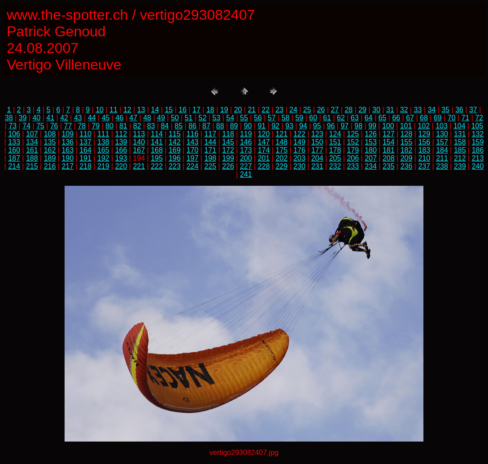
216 (50, 166)
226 (228, 166)
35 (445, 110)
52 (203, 118)
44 (92, 118)
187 (14, 158)
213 (478, 158)
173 (246, 150)
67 (410, 118)
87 (206, 126)
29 (362, 110)
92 (275, 126)
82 (137, 126)
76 (54, 126)
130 (442, 134)
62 (341, 118)
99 (372, 126)
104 (459, 126)
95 (317, 126)
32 (404, 110)
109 (67, 134)
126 (371, 134)
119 (246, 134)
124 (335, 134)
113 (139, 134)
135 (50, 142)
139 (121, 142)
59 (299, 118)
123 (317, 134)
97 (344, 126)
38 (9, 118)
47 (133, 118)
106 (14, 134)
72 (479, 118)
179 (353, 150)
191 (85, 158)
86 (192, 126)
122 (299, 134)
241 (246, 174)
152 (353, 142)
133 (14, 142)
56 (258, 118)
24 (293, 110)
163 (67, 150)
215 (32, 166)
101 (406, 126)
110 (85, 134)
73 (13, 126)
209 (407, 158)
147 (264, 142)
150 (317, 142)
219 (103, 166)
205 (335, 158)
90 (248, 126)
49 (161, 118)
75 (40, 126)
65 (383, 118)
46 (120, 118)
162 (50, 150)
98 (358, 126)
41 (50, 118)
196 (175, 158)
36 (459, 110)
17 (196, 110)
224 (193, 166)
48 (147, 118)
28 (348, 110)
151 (335, 142)
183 (424, 150)
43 (78, 118)
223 (175, 166)
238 (442, 166)
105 (477, 126)
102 (424, 126)
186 (478, 150)
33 (418, 110)
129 (424, 134)
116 (193, 134)
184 (442, 150)
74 (26, 126)
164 (85, 150)
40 (36, 118)
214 (14, 166)
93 (289, 126)
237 (424, 166)
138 (103, 142)
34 (431, 110)
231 (317, 166)
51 (189, 118)
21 (252, 110)
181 (389, 150)
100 (388, 126)
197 (193, 158)
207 (371, 158)
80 (109, 126)
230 (299, 166)
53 (216, 118)
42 (64, 118)
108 (50, 134)
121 (281, 134)
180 (371, 150)
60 (313, 118)
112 (121, 134)
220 (121, 166)
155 (407, 142)
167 (139, 150)
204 (317, 158)
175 (281, 150)
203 (299, 158)
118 (228, 134)
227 (246, 166)
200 (246, 158)
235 (389, 166)
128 (407, 134)
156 (424, 142)
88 (220, 126)
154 (389, 142)
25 (307, 110)
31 (390, 110)
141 (157, 142)
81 (123, 126)
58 (286, 118)
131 (460, 134)
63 (355, 118)
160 (14, 150)
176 (299, 150)
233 (353, 166)
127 (389, 134)
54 (230, 118)
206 (353, 158)
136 (67, 142)
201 (264, 158)
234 (371, 166)
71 (466, 118)
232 (335, 166)
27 (335, 110)
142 (175, 142)
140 (139, 142)
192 (103, 158)
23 (279, 110)
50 (175, 118)
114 (157, 134)
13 (141, 110)
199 (228, 158)
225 (210, 166)
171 (210, 150)
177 (317, 150)
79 (96, 126)
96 (331, 126)
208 (389, 158)
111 (103, 134)
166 (121, 150)
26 (321, 110)
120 (264, 134)
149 (299, 142)
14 (155, 110)
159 (478, 142)
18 (210, 110)
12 (127, 110)
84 (165, 126)
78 (82, 126)
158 (460, 142)
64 (369, 118)
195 (157, 158)
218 (85, 166)
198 (210, 158)
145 (228, 142)
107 (32, 134)
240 (478, 166)
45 (106, 118)
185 (460, 150)
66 (396, 118)
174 (264, 150)
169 (175, 150)
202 (281, 158)
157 (442, 142)
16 (183, 110)
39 (23, 118)
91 (261, 126)
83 (151, 126)
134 (32, 142)
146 (246, 142)
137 (85, 142)
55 (244, 118)
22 (265, 110)
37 (473, 110)
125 (353, 134)
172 (228, 150)
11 (113, 110)
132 (478, 134)
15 (169, 110)
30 (376, 110)
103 (442, 126)
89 (234, 126)
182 (407, 150)
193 (121, 158)
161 (32, 150)
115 (175, 134)
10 (100, 110)
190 (67, 158)
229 (281, 166)
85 (178, 126)
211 (442, 158)
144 (210, 142)
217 (67, 166)
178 (335, 150)
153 (371, 142)
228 (264, 166)
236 (407, 166)
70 (452, 118)
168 (157, 150)
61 (327, 118)
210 (424, 158)
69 (438, 118)
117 (210, 134)
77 (68, 126)
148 (281, 142)
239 (460, 166)
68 (424, 118)
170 (193, 150)
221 (139, 166)
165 (103, 150)
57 (272, 118)
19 (224, 110)
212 (460, 158)
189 (50, 158)
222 (157, 166)
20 (238, 110)
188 (32, 158)
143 (193, 142)
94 (303, 126)
